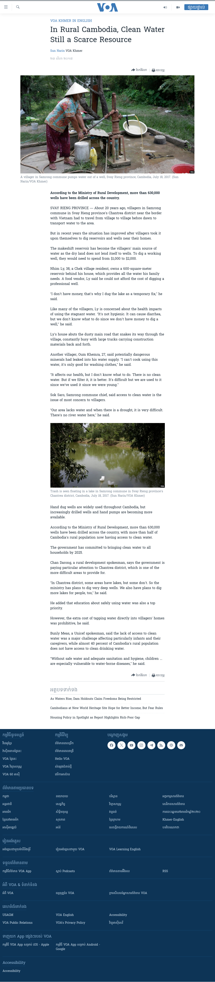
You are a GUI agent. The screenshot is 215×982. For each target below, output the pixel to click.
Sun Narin (57, 51)
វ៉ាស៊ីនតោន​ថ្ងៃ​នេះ (12, 751)
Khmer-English (173, 820)
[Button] (139, 70)
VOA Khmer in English (71, 21)
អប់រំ (58, 827)
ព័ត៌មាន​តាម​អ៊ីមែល (119, 871)
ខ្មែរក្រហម (114, 820)
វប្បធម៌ (113, 812)
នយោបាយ (62, 796)
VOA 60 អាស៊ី (11, 774)
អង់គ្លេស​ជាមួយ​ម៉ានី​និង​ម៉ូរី (16, 849)
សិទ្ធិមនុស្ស (62, 812)
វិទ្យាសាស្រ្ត (115, 804)
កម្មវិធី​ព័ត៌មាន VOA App (17, 871)
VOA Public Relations (18, 923)
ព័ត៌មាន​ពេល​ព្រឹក (64, 743)
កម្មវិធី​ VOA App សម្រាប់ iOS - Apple (26, 945)
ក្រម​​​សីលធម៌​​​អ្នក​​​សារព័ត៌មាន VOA (128, 893)
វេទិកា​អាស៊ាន (62, 774)
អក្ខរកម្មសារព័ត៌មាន (173, 796)
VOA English (65, 915)
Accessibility (118, 915)
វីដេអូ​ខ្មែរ (7, 743)
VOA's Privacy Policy (70, 923)
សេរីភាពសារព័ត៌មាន (174, 804)
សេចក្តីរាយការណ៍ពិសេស (123, 827)
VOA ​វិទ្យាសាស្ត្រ (12, 767)
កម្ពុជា (6, 796)
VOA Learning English (125, 849)
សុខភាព (60, 820)
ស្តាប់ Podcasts (65, 871)
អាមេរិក (7, 812)
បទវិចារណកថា (171, 827)
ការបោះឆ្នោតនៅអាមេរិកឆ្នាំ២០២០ (181, 812)
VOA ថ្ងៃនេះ (10, 759)
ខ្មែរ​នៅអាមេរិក (10, 820)
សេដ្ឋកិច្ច (60, 804)
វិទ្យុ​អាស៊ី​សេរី (116, 923)
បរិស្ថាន (113, 796)
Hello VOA (62, 759)
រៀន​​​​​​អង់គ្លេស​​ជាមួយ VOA (70, 849)
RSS (165, 871)
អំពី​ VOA (8, 893)
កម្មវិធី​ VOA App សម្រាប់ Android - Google (78, 947)
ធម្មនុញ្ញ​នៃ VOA (65, 893)
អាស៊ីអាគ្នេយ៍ (10, 827)
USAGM (8, 915)
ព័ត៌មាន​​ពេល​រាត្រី (64, 751)
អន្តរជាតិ (7, 804)
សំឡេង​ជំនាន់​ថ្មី (63, 767)
